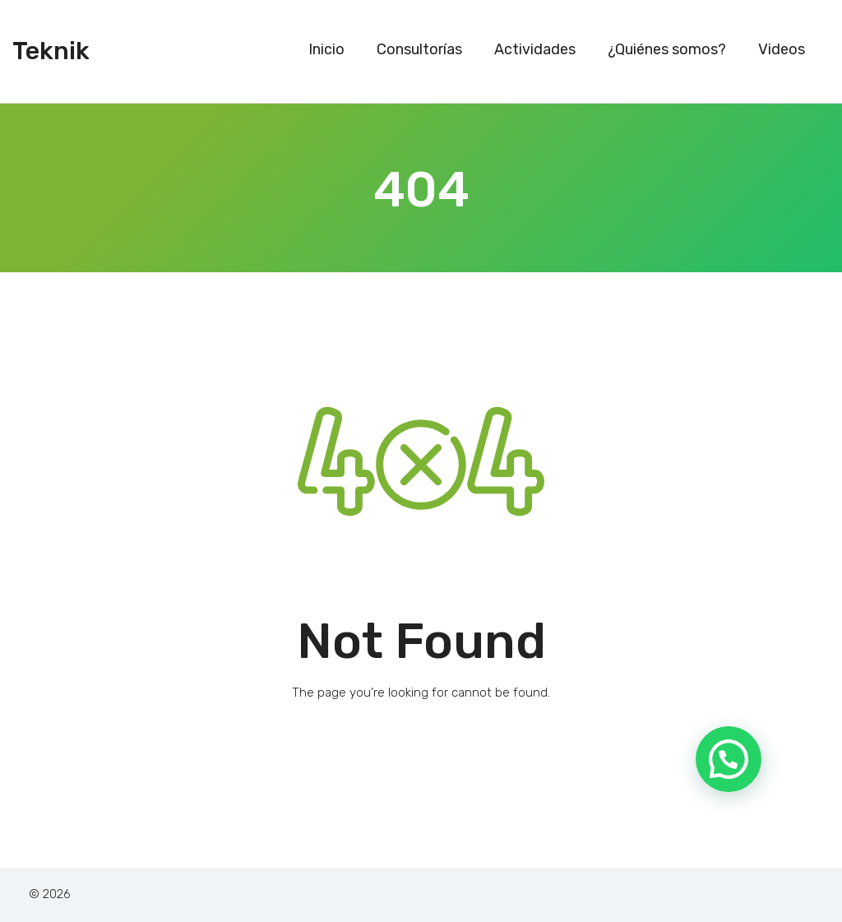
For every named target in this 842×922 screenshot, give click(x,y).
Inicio (326, 49)
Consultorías (419, 49)
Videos (781, 49)
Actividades (535, 49)
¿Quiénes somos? (667, 49)
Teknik (51, 51)
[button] (728, 757)
